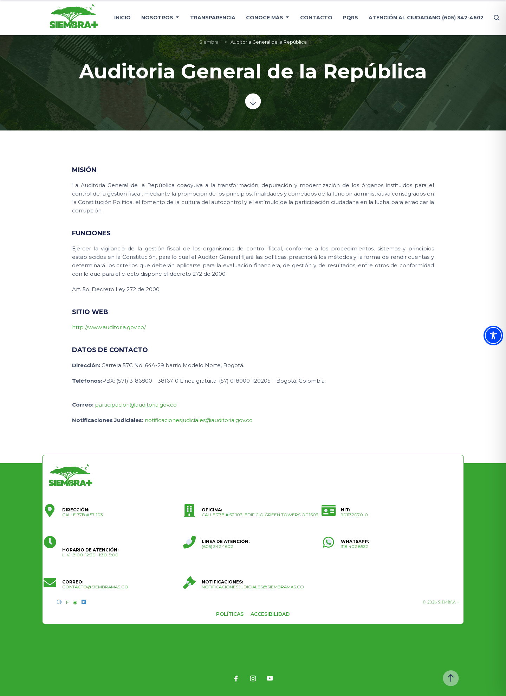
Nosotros (157, 17)
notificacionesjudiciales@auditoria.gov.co (199, 420)
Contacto (316, 17)
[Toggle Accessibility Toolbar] (493, 335)
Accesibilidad (270, 614)
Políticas (230, 614)
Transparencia (212, 17)
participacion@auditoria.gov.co (136, 404)
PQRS (350, 17)
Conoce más (264, 17)
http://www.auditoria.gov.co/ (109, 327)
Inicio (122, 17)
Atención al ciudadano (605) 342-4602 (426, 17)
